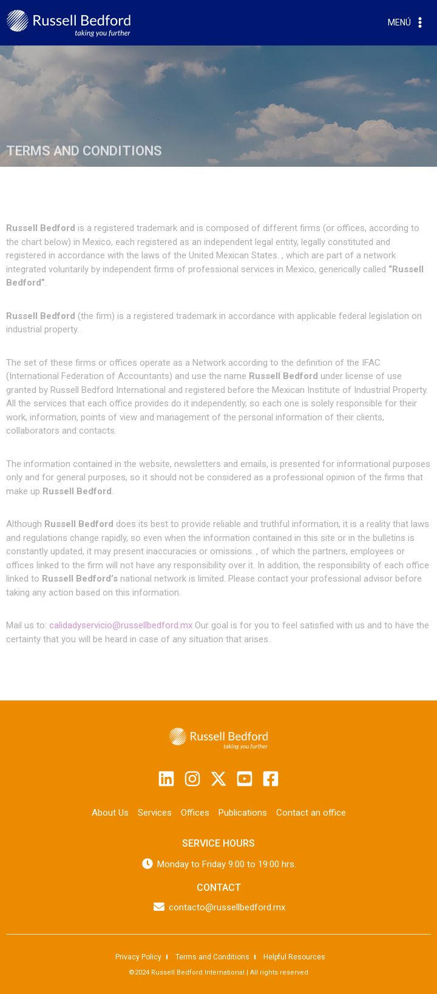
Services (155, 812)
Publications (242, 812)
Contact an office (311, 812)
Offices (195, 812)
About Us (110, 812)
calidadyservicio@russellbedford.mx (122, 625)
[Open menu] (406, 23)
